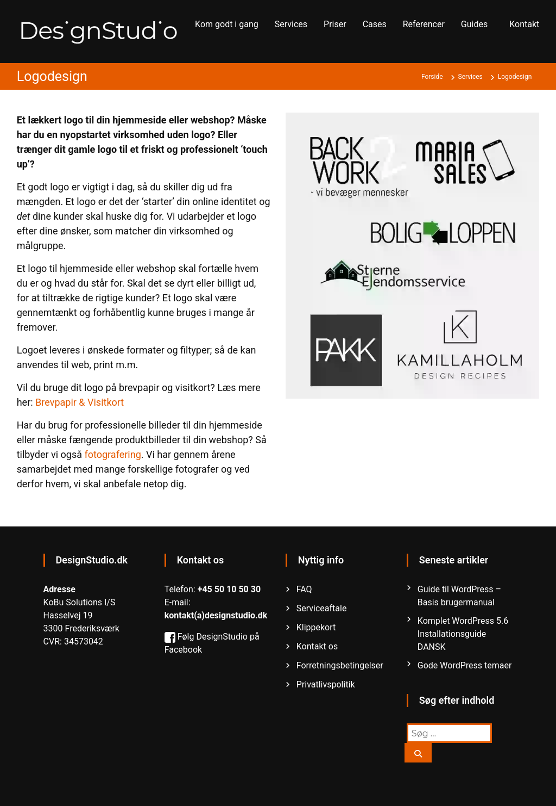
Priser (335, 24)
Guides (474, 24)
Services (291, 24)
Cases (375, 24)
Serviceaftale (321, 608)
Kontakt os (317, 646)
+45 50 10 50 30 (229, 589)
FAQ (304, 589)
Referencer (424, 24)
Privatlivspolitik (325, 684)
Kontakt (524, 24)
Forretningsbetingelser (339, 665)
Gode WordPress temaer (465, 665)
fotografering (113, 454)
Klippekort (316, 627)
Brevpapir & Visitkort (79, 402)
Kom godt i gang (226, 24)
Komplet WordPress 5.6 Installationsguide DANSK (463, 634)
